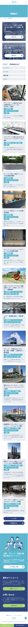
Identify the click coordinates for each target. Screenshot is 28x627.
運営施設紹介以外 (14, 64)
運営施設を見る (14, 523)
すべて (5, 64)
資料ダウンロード (14, 588)
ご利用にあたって (8, 615)
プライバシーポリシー (18, 615)
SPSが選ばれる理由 (14, 566)
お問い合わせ (14, 605)
